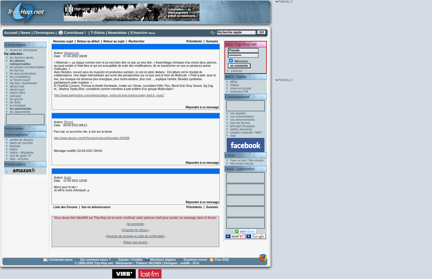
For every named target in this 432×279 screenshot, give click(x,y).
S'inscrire (138, 32)
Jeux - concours (239, 169)
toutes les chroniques (23, 50)
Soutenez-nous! (196, 259)
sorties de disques (21, 139)
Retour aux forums (135, 242)
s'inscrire (236, 71)
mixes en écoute (240, 88)
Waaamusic (71, 53)
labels (13, 149)
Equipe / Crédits (130, 259)
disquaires (27, 152)
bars (12, 159)
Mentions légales (163, 259)
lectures (23, 159)
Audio (67, 177)
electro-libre (17, 92)
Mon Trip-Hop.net (241, 44)
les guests (16, 99)
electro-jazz (17, 89)
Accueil (10, 32)
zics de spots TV (20, 155)
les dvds (15, 102)
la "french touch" (20, 80)
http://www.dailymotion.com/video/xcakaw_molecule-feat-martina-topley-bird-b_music (109, 95)
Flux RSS (222, 259)
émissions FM (239, 91)
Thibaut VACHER (148, 263)
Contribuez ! (75, 32)
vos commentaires (242, 116)
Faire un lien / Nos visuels (247, 160)
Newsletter (117, 32)
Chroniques (44, 32)
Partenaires (15, 164)
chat (233, 135)
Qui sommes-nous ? (95, 259)
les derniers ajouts (21, 57)
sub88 (185, 263)
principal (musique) (242, 126)
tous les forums (240, 123)
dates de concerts (21, 143)
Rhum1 (68, 122)
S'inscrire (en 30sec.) (135, 230)
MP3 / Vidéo (235, 77)
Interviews (14, 128)
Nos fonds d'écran (241, 163)
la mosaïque (18, 105)
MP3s (234, 82)
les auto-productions (23, 73)
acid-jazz (15, 96)
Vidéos (234, 85)
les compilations (20, 76)
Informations (16, 134)
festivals (15, 146)
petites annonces (241, 129)
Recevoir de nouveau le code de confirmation (135, 236)
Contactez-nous (61, 259)
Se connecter (135, 224)
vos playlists (238, 113)
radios (14, 152)
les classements (20, 112)
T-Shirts (98, 32)
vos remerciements (242, 119)
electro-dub (17, 86)
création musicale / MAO (246, 132)
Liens (230, 155)
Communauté (237, 97)
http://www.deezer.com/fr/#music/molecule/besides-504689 (92, 138)
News (25, 32)
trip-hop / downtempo (23, 83)
